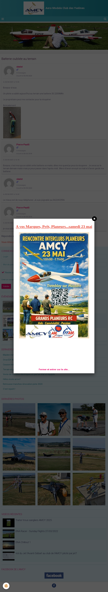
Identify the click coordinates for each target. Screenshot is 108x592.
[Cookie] (6, 586)
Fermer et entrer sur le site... (54, 369)
